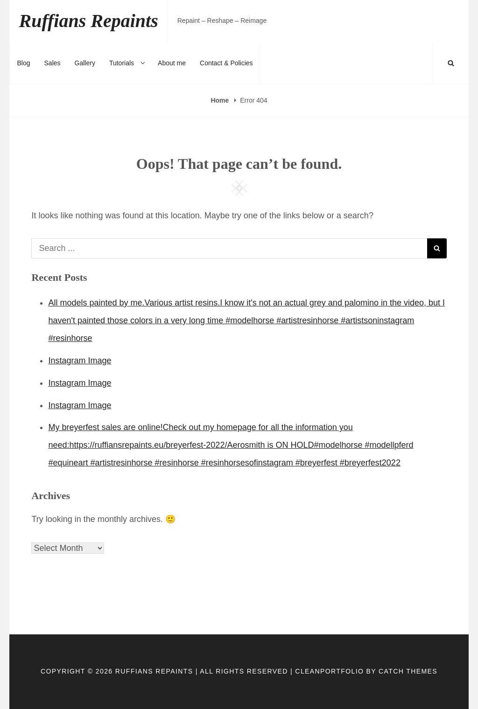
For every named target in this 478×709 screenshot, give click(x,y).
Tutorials (127, 63)
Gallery (85, 63)
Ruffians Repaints (88, 20)
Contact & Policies (226, 63)
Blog (23, 63)
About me (172, 63)
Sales (52, 63)
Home (221, 100)
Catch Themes (408, 671)
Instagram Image (79, 360)
